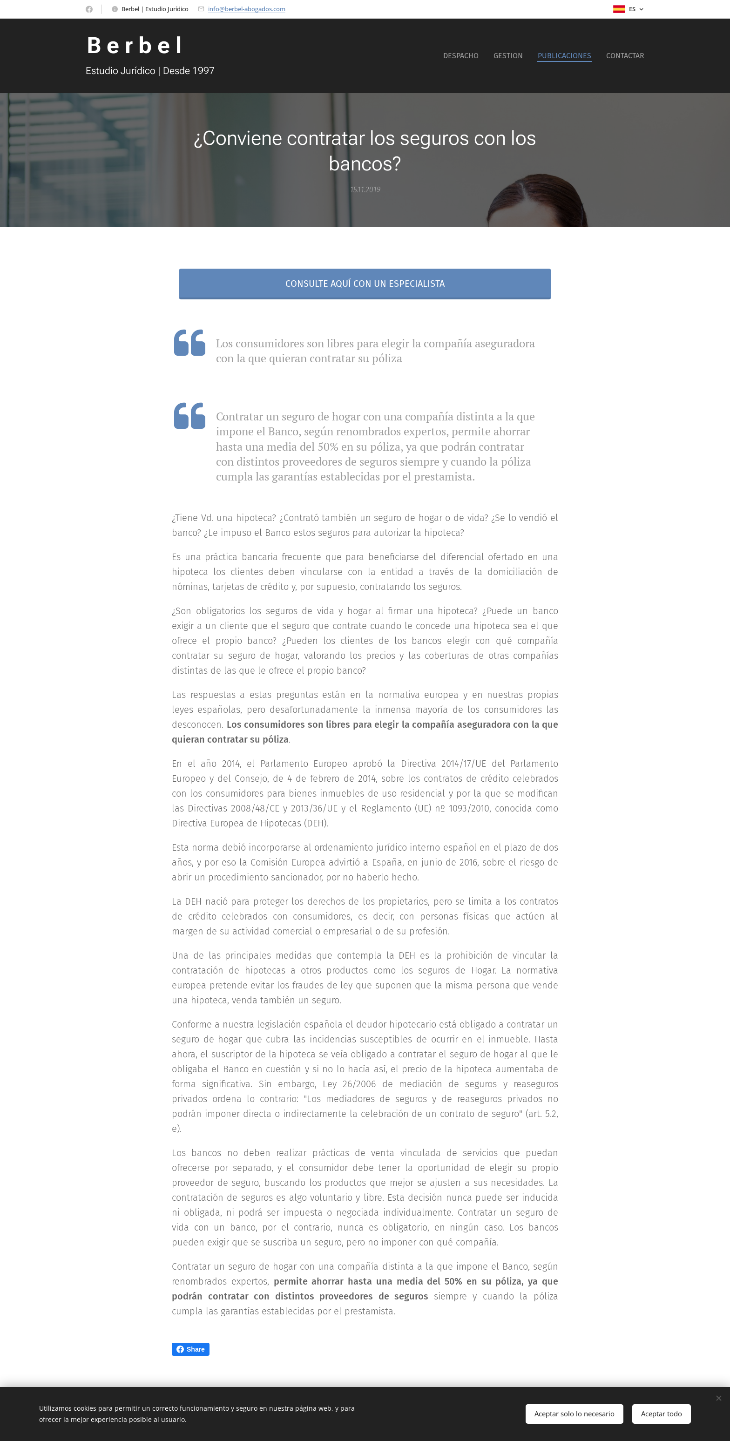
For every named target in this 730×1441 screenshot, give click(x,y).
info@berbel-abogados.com (246, 9)
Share (190, 1349)
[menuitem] (463, 56)
